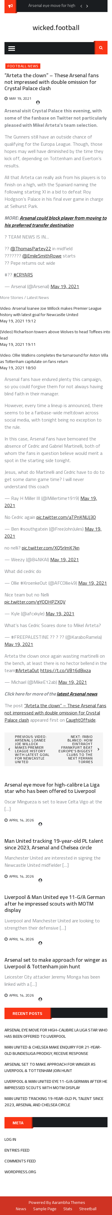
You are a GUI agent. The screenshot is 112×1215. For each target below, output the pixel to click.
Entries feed (17, 1150)
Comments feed (20, 1161)
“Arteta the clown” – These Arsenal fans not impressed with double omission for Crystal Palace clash (55, 712)
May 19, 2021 (64, 286)
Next (87, 6)
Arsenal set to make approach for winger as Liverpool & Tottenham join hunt (55, 963)
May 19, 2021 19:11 (18, 344)
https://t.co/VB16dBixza (65, 670)
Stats (67, 1209)
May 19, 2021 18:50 (18, 368)
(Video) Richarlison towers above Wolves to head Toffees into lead (55, 335)
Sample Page (44, 1209)
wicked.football (56, 27)
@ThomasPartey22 (30, 248)
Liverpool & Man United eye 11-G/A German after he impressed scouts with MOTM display (54, 903)
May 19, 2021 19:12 (18, 321)
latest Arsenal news (77, 693)
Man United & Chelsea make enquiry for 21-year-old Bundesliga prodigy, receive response (53, 1050)
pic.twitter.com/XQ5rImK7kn (50, 547)
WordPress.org (20, 1172)
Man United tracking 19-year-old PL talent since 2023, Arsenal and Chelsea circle (53, 844)
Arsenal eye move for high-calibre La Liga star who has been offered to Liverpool (52, 788)
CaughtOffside (81, 719)
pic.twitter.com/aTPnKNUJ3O (66, 517)
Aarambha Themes (68, 1202)
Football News (22, 66)
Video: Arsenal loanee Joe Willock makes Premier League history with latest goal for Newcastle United (51, 311)
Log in (10, 1139)
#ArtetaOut (27, 670)
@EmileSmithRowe (42, 255)
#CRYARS (23, 274)
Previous (81, 6)
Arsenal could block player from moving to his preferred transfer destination (55, 221)
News (21, 1209)
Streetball (87, 1209)
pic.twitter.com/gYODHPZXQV (34, 601)
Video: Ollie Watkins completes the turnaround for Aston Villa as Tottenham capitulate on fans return (54, 358)
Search (101, 48)
